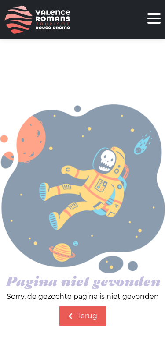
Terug (82, 316)
